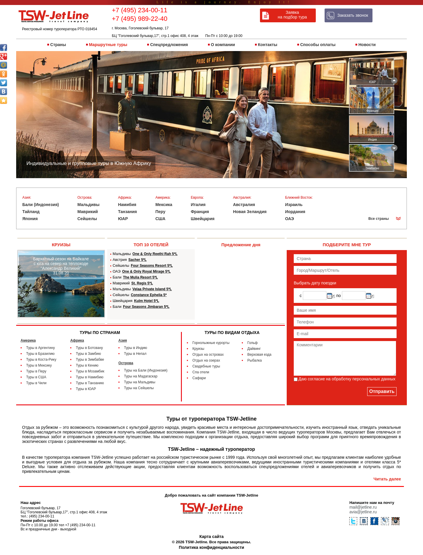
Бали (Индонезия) (40, 204)
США (160, 218)
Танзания (127, 211)
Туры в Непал (135, 354)
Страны (58, 44)
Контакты (267, 44)
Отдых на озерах (206, 360)
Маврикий (88, 211)
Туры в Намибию (89, 377)
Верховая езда (259, 354)
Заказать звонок (352, 15)
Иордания (295, 211)
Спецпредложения (169, 44)
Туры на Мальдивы (139, 382)
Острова (125, 363)
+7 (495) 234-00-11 (139, 10)
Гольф (252, 343)
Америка (28, 340)
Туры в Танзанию (90, 383)
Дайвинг (254, 349)
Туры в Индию (135, 348)
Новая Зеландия (249, 211)
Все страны (378, 219)
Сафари (199, 378)
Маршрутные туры (108, 44)
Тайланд (31, 211)
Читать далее (387, 479)
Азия (122, 340)
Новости (367, 44)
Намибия (127, 204)
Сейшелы (87, 218)
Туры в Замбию (88, 354)
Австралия (244, 204)
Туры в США (36, 377)
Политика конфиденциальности (211, 547)
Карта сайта (211, 536)
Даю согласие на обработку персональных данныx (346, 379)
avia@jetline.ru (363, 512)
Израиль (293, 204)
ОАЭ (289, 218)
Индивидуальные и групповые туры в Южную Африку (88, 163)
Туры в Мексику (39, 365)
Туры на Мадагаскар (140, 376)
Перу (160, 211)
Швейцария (202, 218)
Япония (30, 218)
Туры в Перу (36, 371)
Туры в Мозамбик (90, 371)
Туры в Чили (36, 383)
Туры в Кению (87, 365)
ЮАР (123, 218)
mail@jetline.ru (363, 507)
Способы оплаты (317, 44)
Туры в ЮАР (86, 389)
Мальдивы (89, 204)
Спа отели (200, 372)
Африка (77, 340)
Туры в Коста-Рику (41, 359)
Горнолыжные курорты (210, 343)
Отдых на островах (208, 354)
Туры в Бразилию (40, 354)
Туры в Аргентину (40, 348)
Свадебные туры (206, 366)
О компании (223, 44)
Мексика (163, 204)
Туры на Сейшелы (139, 388)
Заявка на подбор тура (292, 14)
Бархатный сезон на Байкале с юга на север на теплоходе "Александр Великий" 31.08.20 (61, 266)
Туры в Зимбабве (90, 359)
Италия (198, 204)
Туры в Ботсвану (89, 348)
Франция (200, 211)
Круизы (198, 349)
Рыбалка (254, 360)
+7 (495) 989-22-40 (139, 18)
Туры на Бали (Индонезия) (145, 370)
